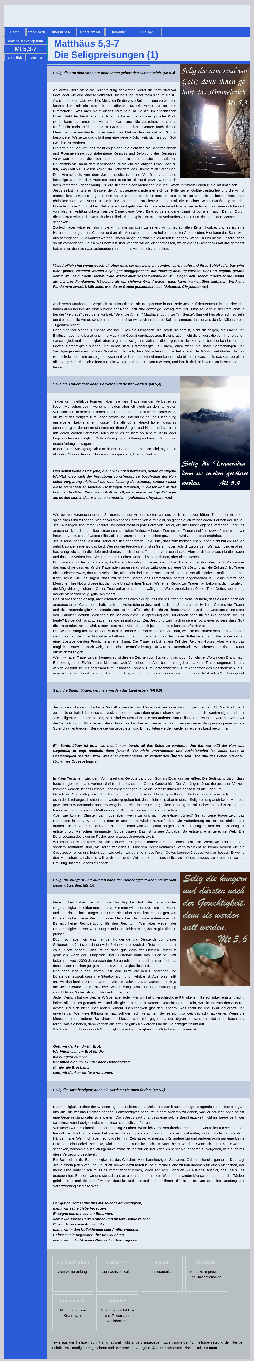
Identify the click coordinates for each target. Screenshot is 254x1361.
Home (14, 32)
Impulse (117, 1300)
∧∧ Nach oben (73, 1262)
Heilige (147, 32)
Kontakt (206, 1262)
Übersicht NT (90, 32)
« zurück (15, 57)
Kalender (119, 32)
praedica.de (36, 32)
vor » (36, 57)
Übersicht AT (62, 32)
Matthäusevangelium (25, 41)
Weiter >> (117, 1262)
